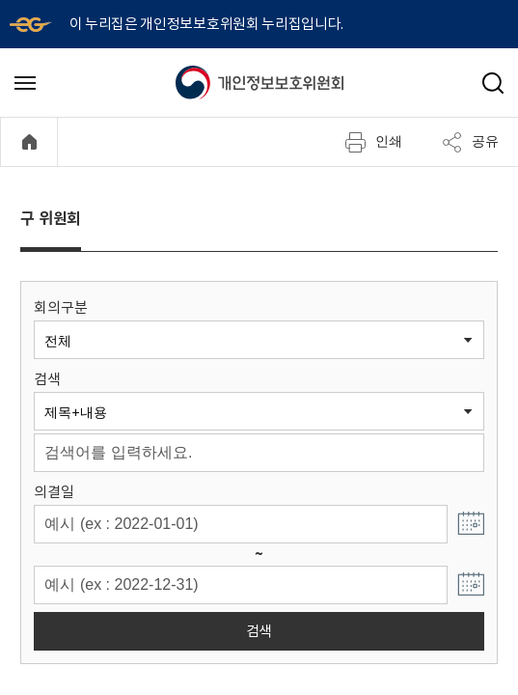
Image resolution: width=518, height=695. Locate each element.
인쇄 (373, 142)
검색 (47, 379)
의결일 (53, 492)
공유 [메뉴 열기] (470, 142)
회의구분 (60, 307)
